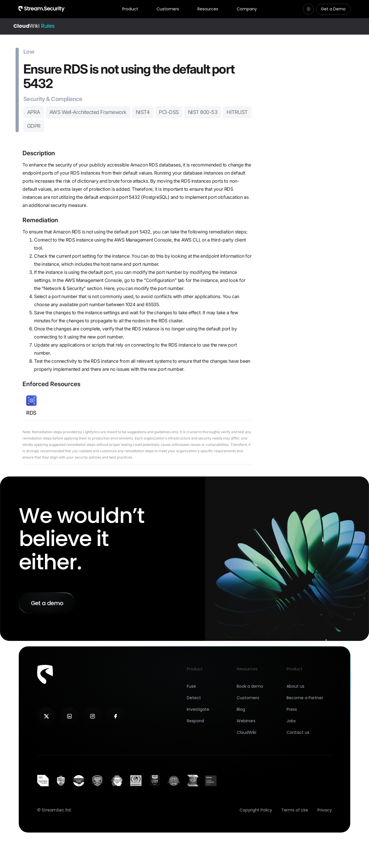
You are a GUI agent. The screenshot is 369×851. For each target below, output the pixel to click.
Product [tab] (130, 9)
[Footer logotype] (45, 674)
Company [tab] (247, 9)
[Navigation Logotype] (41, 9)
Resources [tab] (207, 9)
